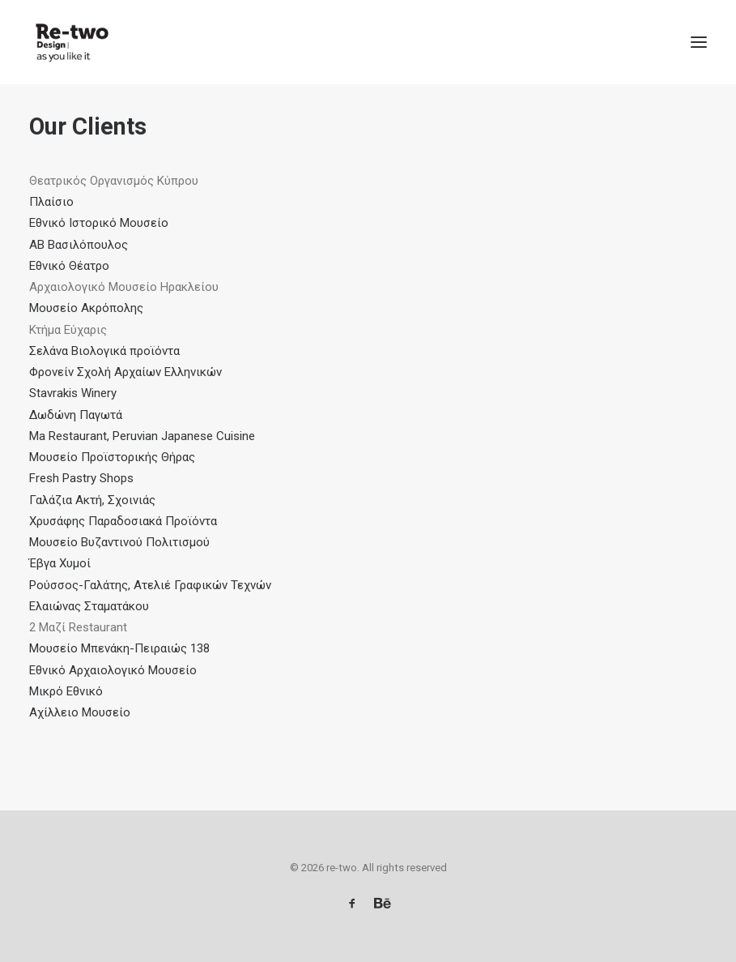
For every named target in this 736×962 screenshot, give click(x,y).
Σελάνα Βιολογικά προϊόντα (104, 351)
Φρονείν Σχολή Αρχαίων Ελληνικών (125, 372)
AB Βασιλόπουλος (78, 244)
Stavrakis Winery (73, 393)
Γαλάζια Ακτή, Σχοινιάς (92, 500)
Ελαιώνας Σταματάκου (89, 606)
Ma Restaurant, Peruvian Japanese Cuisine (142, 436)
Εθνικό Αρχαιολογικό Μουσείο (114, 670)
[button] (699, 42)
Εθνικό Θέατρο (69, 266)
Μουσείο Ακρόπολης (86, 308)
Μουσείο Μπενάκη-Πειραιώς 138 (119, 648)
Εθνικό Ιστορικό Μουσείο (98, 223)
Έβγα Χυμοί (60, 563)
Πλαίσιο (51, 202)
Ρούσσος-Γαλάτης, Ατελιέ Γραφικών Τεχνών (150, 585)
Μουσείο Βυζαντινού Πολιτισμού (119, 542)
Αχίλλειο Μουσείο (79, 712)
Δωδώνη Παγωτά (75, 415)
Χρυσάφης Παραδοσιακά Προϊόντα (123, 521)
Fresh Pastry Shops (81, 478)
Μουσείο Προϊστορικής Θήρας (112, 457)
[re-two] (70, 42)
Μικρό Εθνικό (66, 691)
